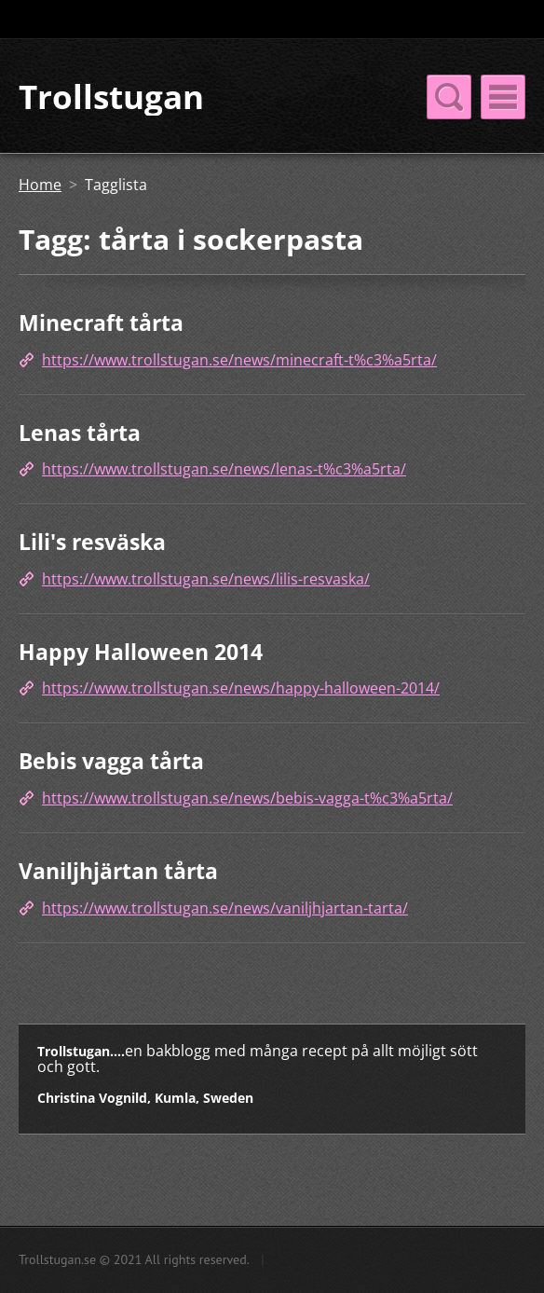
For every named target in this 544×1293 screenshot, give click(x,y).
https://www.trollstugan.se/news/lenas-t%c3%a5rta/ (224, 469)
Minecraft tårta (101, 322)
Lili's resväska (92, 542)
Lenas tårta (80, 432)
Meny (503, 97)
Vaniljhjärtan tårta (118, 871)
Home (40, 184)
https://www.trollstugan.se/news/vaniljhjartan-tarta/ (225, 908)
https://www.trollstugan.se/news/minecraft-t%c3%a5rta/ (239, 360)
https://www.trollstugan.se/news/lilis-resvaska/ (206, 579)
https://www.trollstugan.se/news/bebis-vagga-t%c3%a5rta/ (247, 798)
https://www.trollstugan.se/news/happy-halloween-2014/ (241, 688)
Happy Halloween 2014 (141, 652)
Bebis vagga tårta (111, 761)
